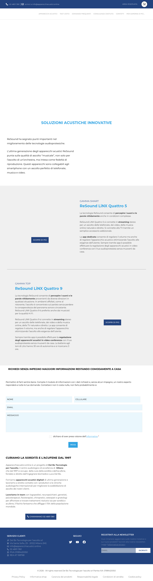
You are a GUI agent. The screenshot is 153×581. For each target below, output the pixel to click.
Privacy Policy (18, 577)
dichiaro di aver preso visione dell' (76, 436)
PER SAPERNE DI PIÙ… (135, 14)
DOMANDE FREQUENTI (81, 14)
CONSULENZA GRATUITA (103, 14)
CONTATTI (120, 14)
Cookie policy (134, 577)
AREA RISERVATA (129, 4)
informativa (92, 436)
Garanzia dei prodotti (61, 577)
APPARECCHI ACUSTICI (48, 14)
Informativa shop (38, 577)
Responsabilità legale (87, 577)
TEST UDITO (64, 14)
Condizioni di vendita (113, 577)
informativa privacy (116, 544)
